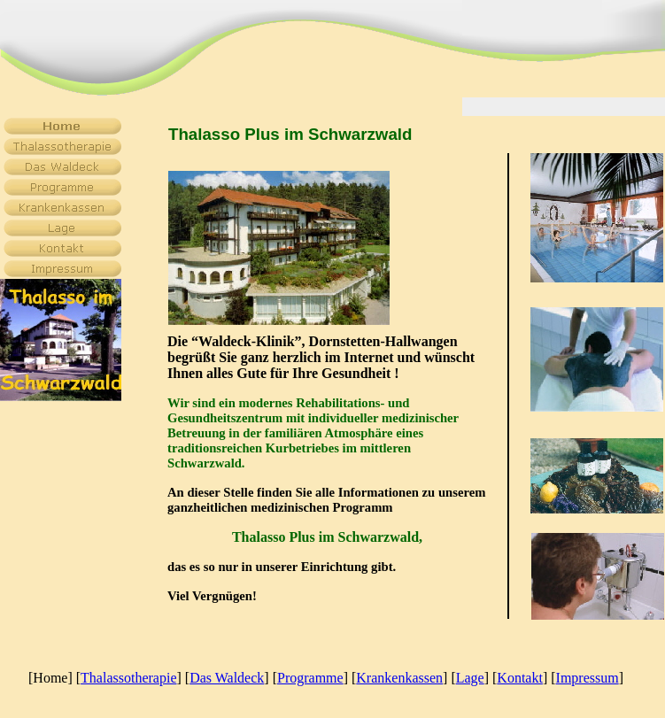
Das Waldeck (226, 677)
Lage (470, 677)
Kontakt (520, 677)
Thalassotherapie (128, 677)
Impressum (587, 677)
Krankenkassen (399, 677)
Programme (310, 677)
